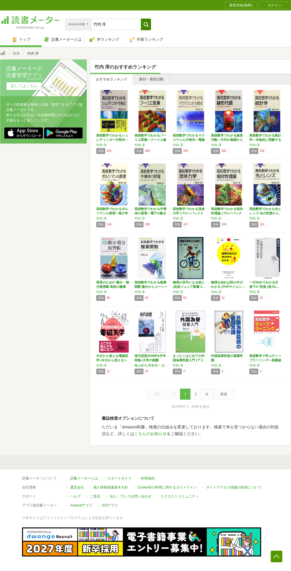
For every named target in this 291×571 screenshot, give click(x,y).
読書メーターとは (84, 478)
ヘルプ (75, 496)
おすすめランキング (111, 79)
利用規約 (148, 478)
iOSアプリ (110, 505)
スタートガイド (119, 478)
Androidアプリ (81, 505)
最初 (157, 394)
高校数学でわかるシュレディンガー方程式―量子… (112, 140)
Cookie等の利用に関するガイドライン (167, 487)
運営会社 (77, 487)
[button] (146, 24)
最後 (223, 394)
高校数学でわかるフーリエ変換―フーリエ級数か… (150, 140)
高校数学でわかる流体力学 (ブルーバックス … (189, 213)
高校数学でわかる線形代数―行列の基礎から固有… (227, 140)
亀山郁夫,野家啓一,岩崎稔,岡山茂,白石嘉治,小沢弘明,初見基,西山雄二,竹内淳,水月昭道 (152, 365)
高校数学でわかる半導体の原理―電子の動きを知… (150, 213)
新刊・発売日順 (151, 79)
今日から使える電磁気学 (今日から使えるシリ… (112, 360)
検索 (16, 53)
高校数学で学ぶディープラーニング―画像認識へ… (265, 360)
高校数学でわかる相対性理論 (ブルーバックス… (227, 213)
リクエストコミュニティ (180, 496)
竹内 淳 (101, 145)
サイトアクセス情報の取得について (234, 487)
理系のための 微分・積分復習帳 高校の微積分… (112, 287)
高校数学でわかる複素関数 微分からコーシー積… (150, 287)
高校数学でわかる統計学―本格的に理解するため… (265, 140)
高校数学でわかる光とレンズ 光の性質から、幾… (265, 213)
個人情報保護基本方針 (110, 487)
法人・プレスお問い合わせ (130, 496)
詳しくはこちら (24, 86)
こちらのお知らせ (150, 433)
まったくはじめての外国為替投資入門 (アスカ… (189, 360)
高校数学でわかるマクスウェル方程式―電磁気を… (189, 140)
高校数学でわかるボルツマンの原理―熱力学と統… (112, 213)
